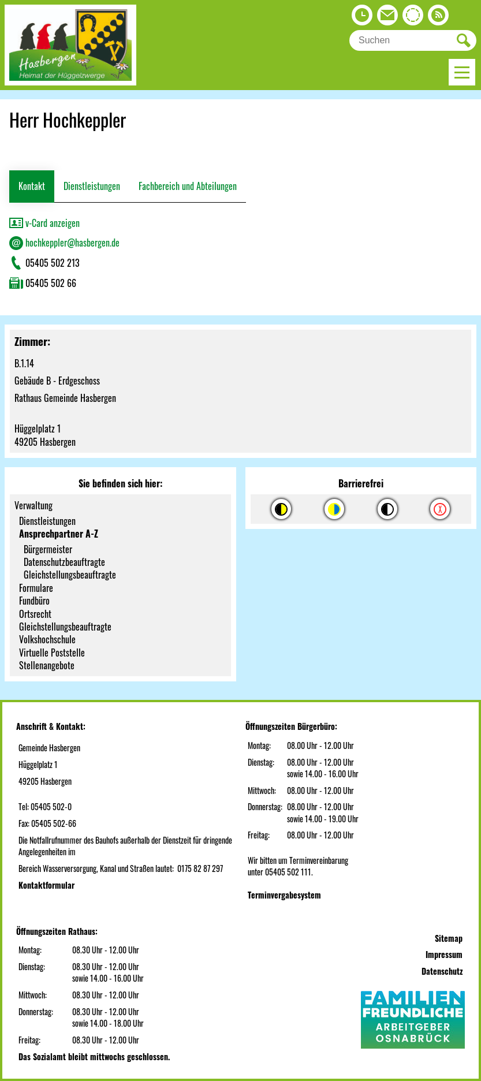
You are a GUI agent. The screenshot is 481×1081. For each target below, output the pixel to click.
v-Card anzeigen (44, 223)
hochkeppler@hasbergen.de (64, 242)
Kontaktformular (46, 885)
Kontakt (31, 186)
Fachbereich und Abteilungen (188, 186)
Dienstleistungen (92, 186)
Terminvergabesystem (284, 895)
